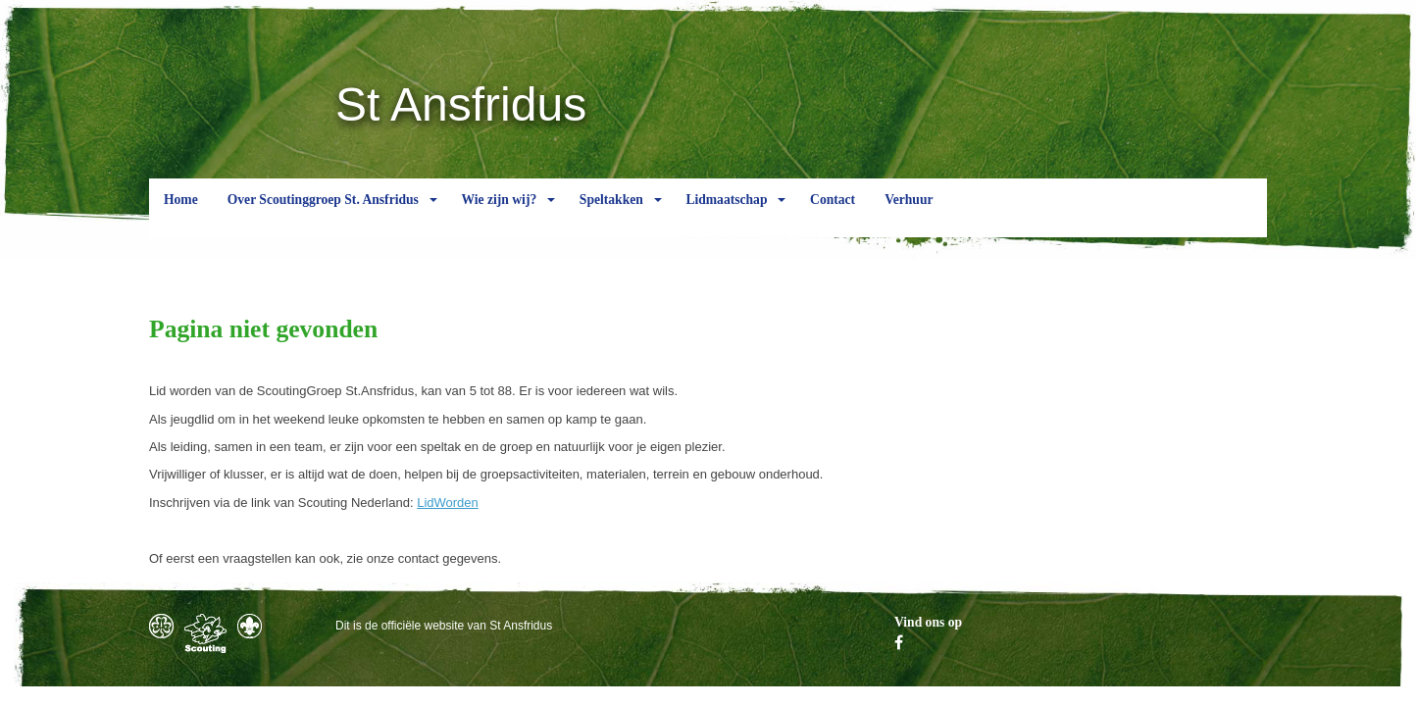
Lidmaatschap (726, 214)
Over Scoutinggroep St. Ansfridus (323, 214)
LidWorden (448, 502)
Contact (832, 214)
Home (181, 214)
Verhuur (909, 214)
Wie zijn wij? (498, 214)
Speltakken (611, 214)
